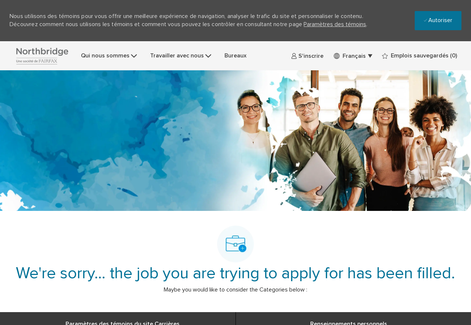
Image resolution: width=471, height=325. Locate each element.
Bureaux (235, 56)
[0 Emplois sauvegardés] (419, 56)
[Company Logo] (42, 55)
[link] (307, 56)
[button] (352, 56)
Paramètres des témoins (335, 24)
